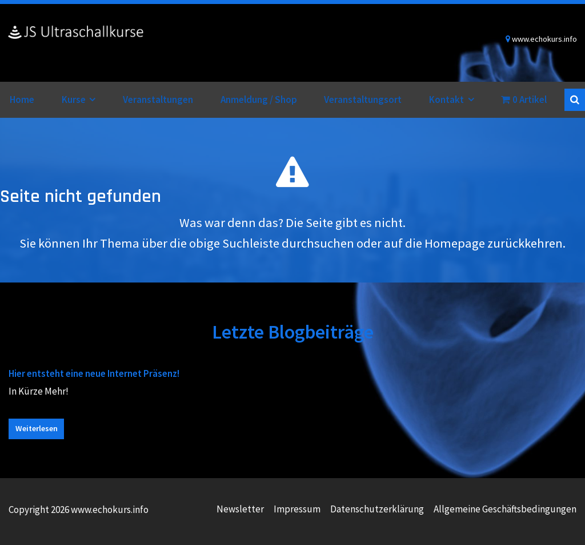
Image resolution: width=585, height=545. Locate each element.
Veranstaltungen (158, 99)
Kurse (74, 99)
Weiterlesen (36, 428)
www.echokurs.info (76, 42)
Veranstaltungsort (363, 99)
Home (22, 99)
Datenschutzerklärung (377, 509)
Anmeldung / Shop (259, 99)
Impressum (297, 509)
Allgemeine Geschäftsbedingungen (505, 509)
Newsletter (240, 509)
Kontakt (446, 99)
